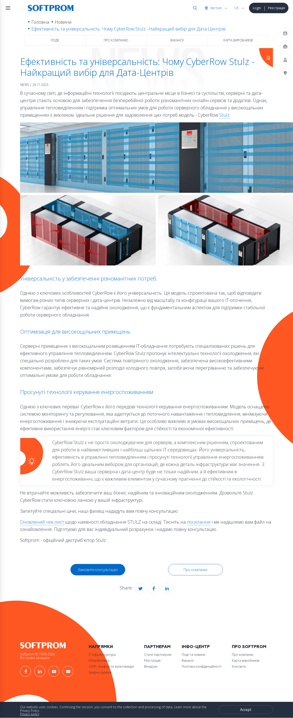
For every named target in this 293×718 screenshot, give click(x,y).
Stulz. (225, 115)
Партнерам (157, 646)
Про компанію (116, 40)
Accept (245, 709)
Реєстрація (276, 8)
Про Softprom (249, 646)
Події (55, 40)
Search (194, 8)
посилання (198, 522)
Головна (40, 22)
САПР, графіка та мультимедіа (111, 666)
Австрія (215, 8)
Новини (63, 22)
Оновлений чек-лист (42, 522)
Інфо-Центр (196, 646)
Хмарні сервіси (100, 672)
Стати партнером (157, 654)
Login (257, 8)
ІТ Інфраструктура (102, 654)
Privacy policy (29, 714)
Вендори (150, 666)
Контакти (239, 666)
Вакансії (177, 40)
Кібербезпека (99, 660)
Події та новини (193, 654)
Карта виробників (238, 40)
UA (236, 8)
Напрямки (101, 646)
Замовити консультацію (98, 569)
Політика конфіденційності (201, 666)
